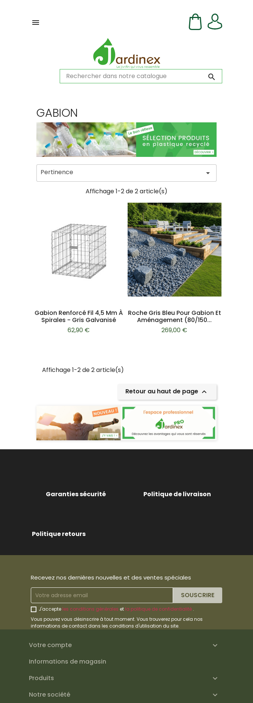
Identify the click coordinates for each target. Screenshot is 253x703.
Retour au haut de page (167, 392)
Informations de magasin (67, 661)
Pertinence (126, 173)
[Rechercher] (141, 76)
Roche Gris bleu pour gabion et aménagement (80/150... (174, 317)
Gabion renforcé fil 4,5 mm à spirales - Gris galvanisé (79, 317)
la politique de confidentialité (158, 609)
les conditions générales (90, 609)
